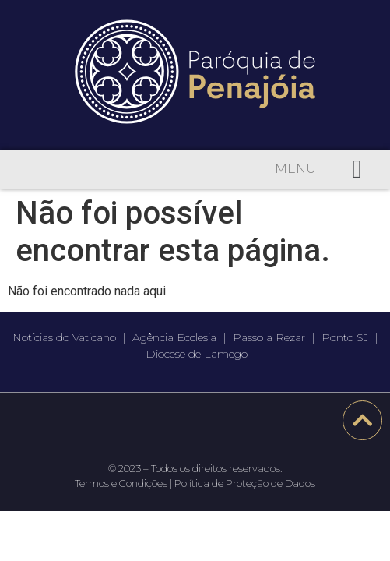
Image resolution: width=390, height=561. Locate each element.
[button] (357, 169)
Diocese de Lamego (197, 354)
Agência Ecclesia (174, 337)
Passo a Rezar (269, 337)
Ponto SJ (344, 337)
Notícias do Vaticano (64, 337)
